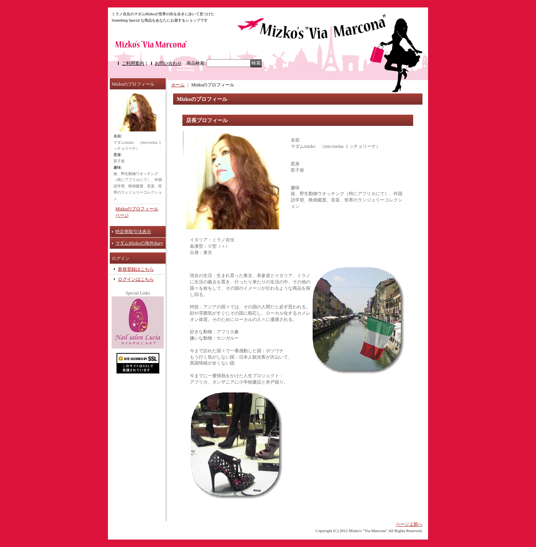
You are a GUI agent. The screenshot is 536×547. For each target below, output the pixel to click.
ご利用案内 (133, 63)
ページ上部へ (409, 524)
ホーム (178, 85)
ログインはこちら (136, 279)
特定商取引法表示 (133, 231)
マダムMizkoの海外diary (139, 243)
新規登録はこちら (136, 269)
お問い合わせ (168, 63)
